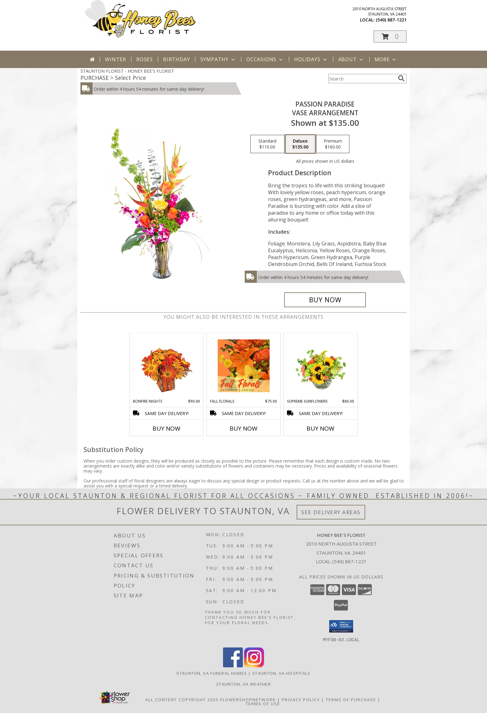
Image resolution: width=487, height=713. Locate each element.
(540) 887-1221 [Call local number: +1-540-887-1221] (391, 20)
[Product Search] (362, 78)
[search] (401, 78)
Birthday (176, 59)
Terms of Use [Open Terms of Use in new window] (263, 703)
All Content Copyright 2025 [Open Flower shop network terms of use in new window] (182, 699)
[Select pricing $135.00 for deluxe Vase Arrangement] (300, 144)
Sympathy (218, 59)
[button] (390, 36)
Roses (144, 59)
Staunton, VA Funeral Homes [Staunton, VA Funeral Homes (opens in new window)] (211, 673)
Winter (115, 59)
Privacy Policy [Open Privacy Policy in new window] (301, 699)
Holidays (311, 59)
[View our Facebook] (233, 665)
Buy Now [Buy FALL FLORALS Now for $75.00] (243, 428)
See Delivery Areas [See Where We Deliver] (331, 512)
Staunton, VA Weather (243, 684)
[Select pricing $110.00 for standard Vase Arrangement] (267, 144)
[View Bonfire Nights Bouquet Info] (167, 365)
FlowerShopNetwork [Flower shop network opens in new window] (248, 699)
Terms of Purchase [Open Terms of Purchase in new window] (351, 699)
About (351, 59)
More (386, 59)
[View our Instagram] (254, 665)
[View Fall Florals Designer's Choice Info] (244, 365)
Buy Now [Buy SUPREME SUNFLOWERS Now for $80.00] (321, 428)
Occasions (265, 59)
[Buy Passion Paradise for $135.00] (325, 299)
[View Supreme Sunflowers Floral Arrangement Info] (321, 365)
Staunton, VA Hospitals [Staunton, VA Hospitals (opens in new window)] (281, 673)
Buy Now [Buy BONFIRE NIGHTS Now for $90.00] (166, 428)
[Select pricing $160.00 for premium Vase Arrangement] (332, 144)
